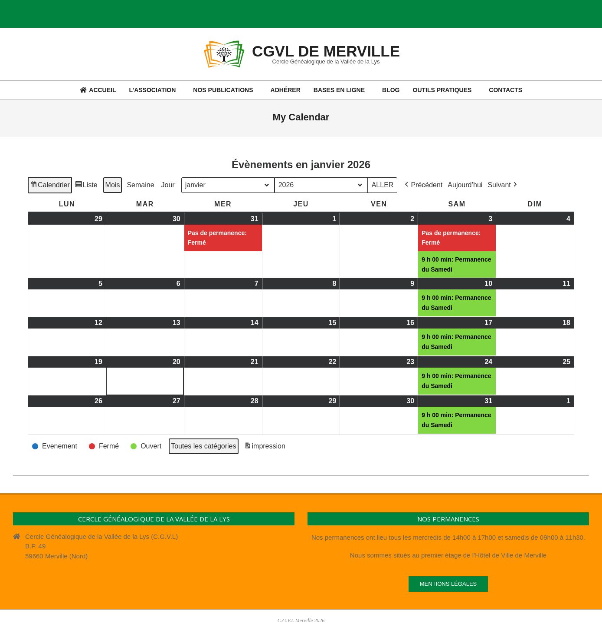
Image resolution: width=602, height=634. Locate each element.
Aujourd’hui (465, 184)
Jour (168, 184)
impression (264, 447)
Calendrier (49, 186)
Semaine (140, 184)
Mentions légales (448, 584)
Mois (112, 184)
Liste (86, 186)
